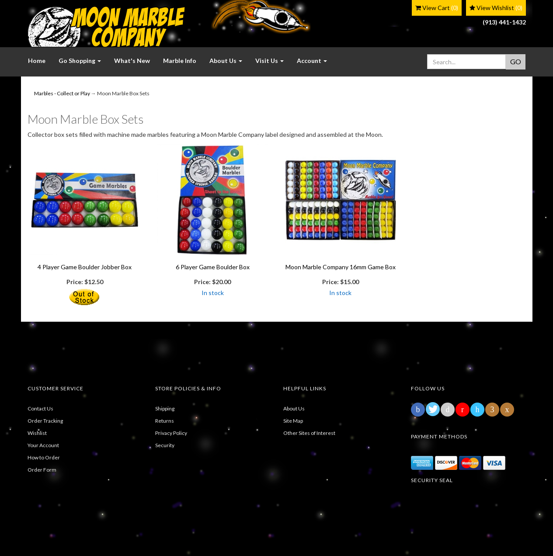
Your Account (43, 445)
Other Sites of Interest (309, 433)
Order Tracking (45, 420)
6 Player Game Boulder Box (213, 267)
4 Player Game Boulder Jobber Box (85, 267)
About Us (294, 408)
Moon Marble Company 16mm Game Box (340, 267)
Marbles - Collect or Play (62, 93)
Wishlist (37, 433)
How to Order (44, 457)
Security (164, 445)
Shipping (164, 408)
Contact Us (40, 408)
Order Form (42, 469)
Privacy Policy (171, 433)
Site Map (293, 420)
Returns (164, 420)
